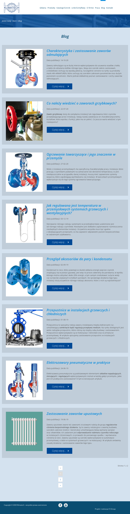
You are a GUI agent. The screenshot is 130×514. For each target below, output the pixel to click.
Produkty (51, 8)
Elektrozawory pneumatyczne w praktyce (78, 362)
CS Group (112, 509)
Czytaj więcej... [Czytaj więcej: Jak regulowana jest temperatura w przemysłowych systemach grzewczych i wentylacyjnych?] (59, 242)
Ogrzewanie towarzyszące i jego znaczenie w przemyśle (81, 156)
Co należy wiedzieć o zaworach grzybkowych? (82, 103)
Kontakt (109, 8)
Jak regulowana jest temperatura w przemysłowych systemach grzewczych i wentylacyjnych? (77, 209)
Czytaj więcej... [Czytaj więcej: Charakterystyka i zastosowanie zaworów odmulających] (59, 86)
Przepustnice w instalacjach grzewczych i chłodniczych (78, 312)
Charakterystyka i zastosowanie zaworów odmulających (79, 52)
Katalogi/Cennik (63, 8)
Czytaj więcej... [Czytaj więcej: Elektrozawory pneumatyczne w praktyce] (59, 386)
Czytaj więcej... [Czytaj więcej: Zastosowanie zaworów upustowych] (59, 450)
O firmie (90, 8)
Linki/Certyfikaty (78, 8)
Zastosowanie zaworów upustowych (74, 413)
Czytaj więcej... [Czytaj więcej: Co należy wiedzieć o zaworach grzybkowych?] (59, 129)
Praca (97, 8)
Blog (103, 8)
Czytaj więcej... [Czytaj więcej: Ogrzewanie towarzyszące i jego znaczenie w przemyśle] (59, 187)
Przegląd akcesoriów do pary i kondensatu (79, 259)
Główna (43, 8)
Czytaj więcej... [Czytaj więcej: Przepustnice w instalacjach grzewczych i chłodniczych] (59, 345)
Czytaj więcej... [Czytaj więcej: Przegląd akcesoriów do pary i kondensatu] (59, 288)
